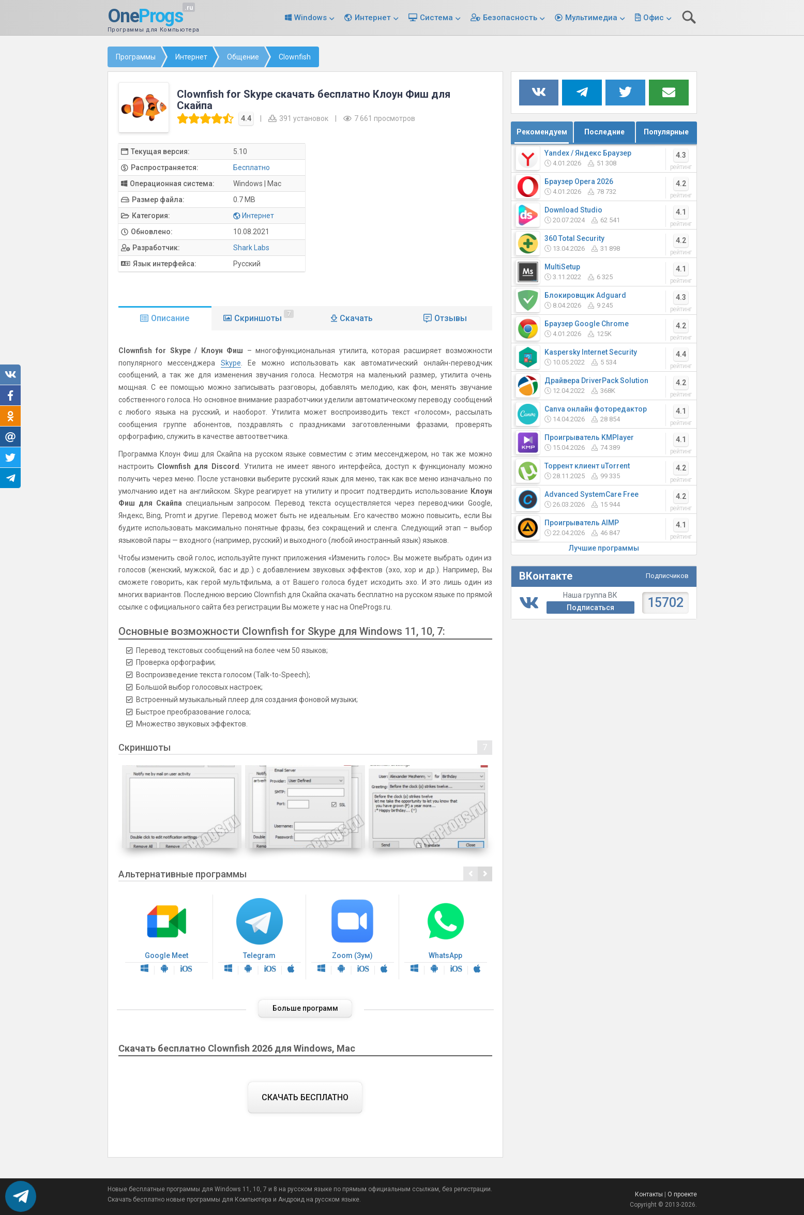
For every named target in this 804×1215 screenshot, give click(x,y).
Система (436, 17)
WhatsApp (445, 937)
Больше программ (305, 1008)
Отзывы (450, 318)
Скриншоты (264, 316)
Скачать (356, 318)
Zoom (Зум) (352, 937)
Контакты (649, 1194)
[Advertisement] (407, 215)
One (145, 16)
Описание (170, 318)
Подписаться (590, 607)
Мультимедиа (591, 17)
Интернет (373, 17)
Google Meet (166, 937)
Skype (231, 363)
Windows (310, 17)
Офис (653, 17)
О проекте (682, 1194)
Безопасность (510, 17)
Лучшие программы (604, 548)
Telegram (259, 937)
